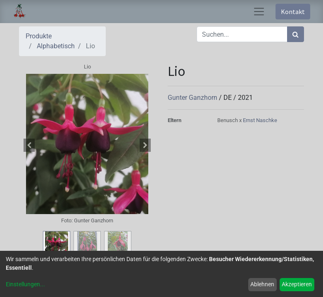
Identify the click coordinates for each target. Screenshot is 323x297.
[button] (29, 145)
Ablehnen (262, 284)
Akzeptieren (297, 284)
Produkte (39, 36)
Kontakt (293, 11)
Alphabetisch (56, 46)
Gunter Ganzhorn (193, 97)
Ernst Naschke (260, 120)
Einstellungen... (25, 284)
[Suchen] (295, 34)
